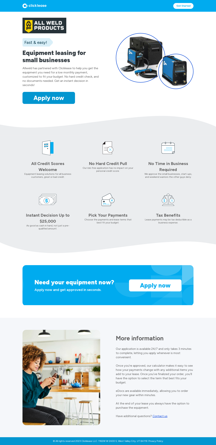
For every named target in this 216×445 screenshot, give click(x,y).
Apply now (48, 97)
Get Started (183, 5)
